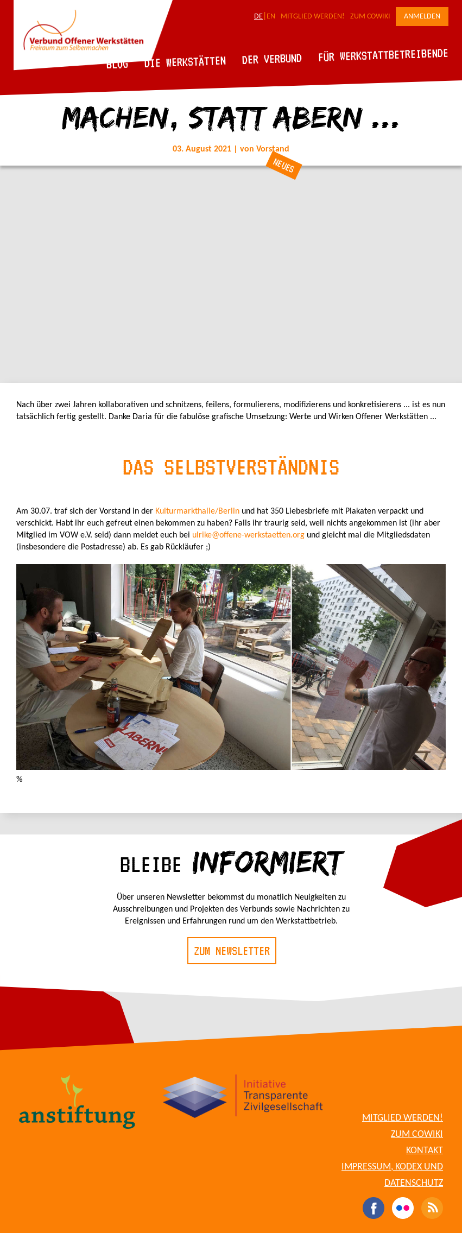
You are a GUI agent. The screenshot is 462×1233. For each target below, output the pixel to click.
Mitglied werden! (313, 16)
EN (271, 16)
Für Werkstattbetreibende (383, 54)
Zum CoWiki (370, 16)
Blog (117, 63)
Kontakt (424, 1151)
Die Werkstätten (185, 61)
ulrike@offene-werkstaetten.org (248, 535)
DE (258, 16)
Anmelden (422, 16)
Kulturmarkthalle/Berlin (198, 511)
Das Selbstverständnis (231, 467)
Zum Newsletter (232, 951)
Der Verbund (272, 58)
